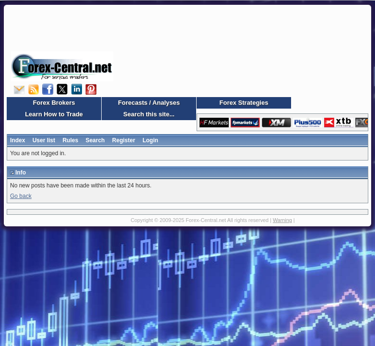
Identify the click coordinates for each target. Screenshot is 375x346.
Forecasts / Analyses (149, 102)
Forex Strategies (244, 102)
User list (44, 140)
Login (150, 140)
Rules (70, 140)
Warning (282, 220)
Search (95, 140)
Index (17, 140)
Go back (21, 196)
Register (123, 140)
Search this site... (149, 114)
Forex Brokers (54, 102)
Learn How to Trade (54, 114)
